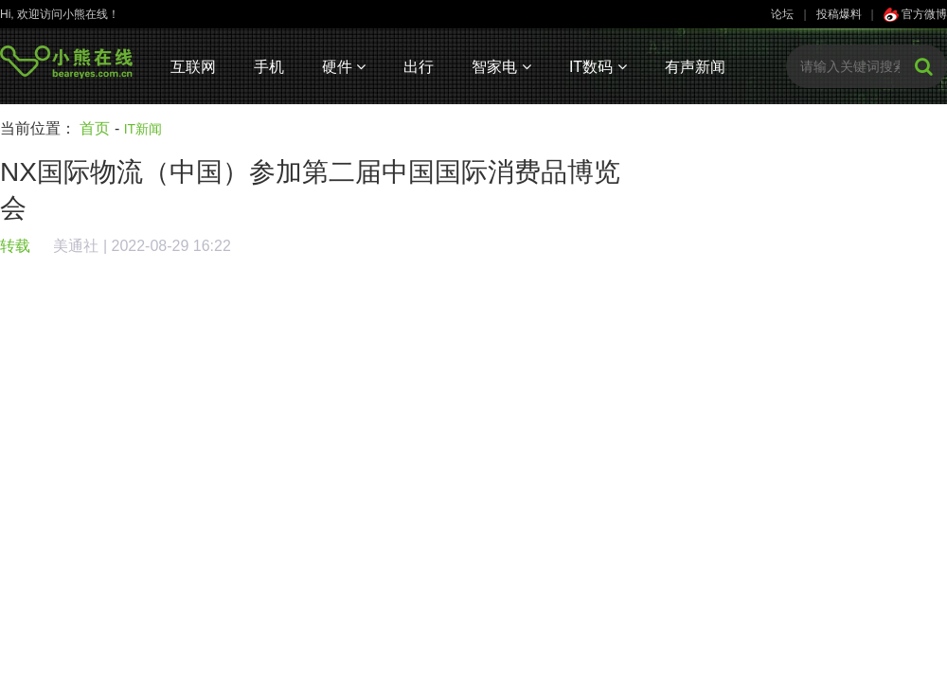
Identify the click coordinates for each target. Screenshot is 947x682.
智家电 (501, 67)
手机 (269, 67)
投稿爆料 (839, 14)
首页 (95, 128)
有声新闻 (695, 67)
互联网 (193, 67)
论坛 (782, 14)
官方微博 (915, 14)
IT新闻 (143, 128)
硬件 (344, 67)
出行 (418, 67)
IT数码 (598, 67)
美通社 (75, 246)
